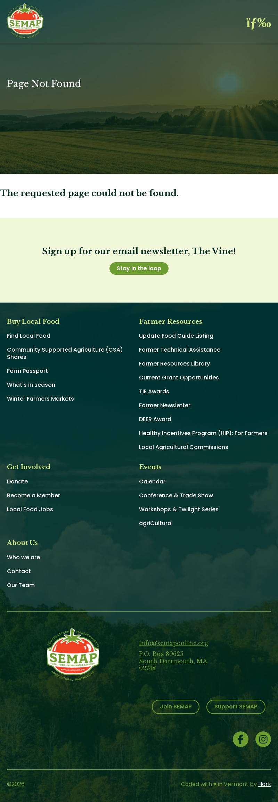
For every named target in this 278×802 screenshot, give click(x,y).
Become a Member (33, 495)
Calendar (152, 482)
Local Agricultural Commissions (183, 447)
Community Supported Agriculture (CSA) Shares (65, 353)
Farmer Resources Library (174, 364)
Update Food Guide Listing (176, 336)
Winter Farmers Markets (40, 399)
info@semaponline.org (173, 643)
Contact (19, 571)
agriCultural (156, 523)
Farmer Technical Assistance (179, 350)
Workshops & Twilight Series (179, 509)
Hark (264, 784)
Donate (17, 482)
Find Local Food (28, 336)
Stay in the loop (139, 268)
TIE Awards (154, 391)
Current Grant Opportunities (179, 378)
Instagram (263, 739)
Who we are (23, 557)
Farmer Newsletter (164, 405)
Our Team (21, 585)
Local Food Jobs (30, 509)
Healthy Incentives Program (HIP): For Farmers (203, 433)
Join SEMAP (176, 707)
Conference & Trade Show (176, 495)
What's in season (31, 385)
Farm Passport (27, 371)
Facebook (240, 739)
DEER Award (155, 419)
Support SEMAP (235, 707)
